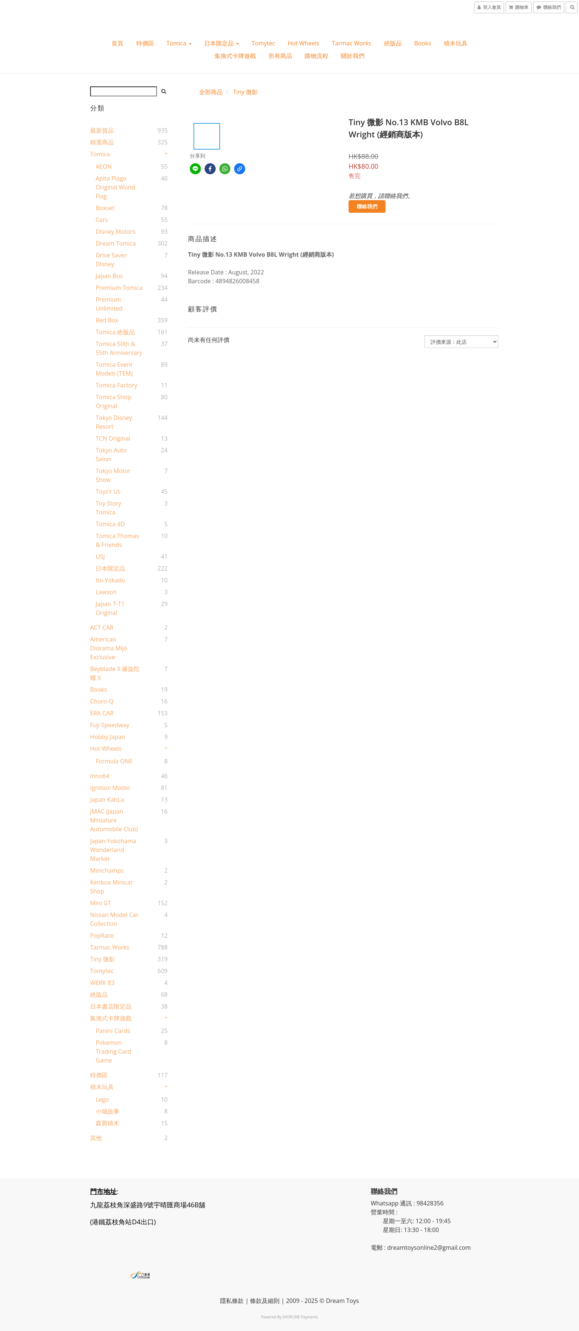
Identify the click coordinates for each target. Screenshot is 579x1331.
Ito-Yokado (110, 580)
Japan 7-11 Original (110, 608)
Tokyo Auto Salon (111, 454)
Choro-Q (101, 701)
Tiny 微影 (102, 959)
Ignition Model (110, 788)
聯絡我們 (367, 206)
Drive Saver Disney (111, 259)
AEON (104, 166)
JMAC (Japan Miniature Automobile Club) (114, 820)
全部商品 (211, 92)
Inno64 (99, 776)
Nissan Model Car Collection (114, 919)
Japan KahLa (107, 799)
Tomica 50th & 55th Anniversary (119, 348)
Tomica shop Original (113, 401)
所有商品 (280, 56)
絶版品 (393, 43)
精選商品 (102, 142)
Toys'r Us (108, 491)
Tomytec (263, 43)
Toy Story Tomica (108, 507)
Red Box (107, 320)
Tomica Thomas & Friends (117, 540)
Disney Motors (116, 231)
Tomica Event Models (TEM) (114, 368)
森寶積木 (107, 1123)
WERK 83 (102, 983)
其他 (96, 1138)
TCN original (113, 438)
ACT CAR (101, 627)
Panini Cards (113, 1031)
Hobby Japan (107, 737)
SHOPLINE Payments (300, 1317)
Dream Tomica (116, 243)
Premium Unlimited (109, 303)
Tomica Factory (116, 385)
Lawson (106, 592)
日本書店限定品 (110, 1006)
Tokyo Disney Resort (114, 422)
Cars (102, 220)
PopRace (102, 935)
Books (422, 43)
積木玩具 (455, 43)
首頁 (117, 43)
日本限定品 (221, 43)
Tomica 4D (110, 524)
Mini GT (100, 903)
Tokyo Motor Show (113, 475)
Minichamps (107, 870)
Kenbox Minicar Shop (111, 886)
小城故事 (107, 1111)
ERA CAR (101, 713)
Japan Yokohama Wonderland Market (113, 850)
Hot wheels (303, 43)
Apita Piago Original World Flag (115, 187)
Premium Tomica (119, 288)
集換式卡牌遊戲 (235, 56)
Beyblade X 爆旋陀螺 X (115, 673)
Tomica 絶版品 (115, 332)
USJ (100, 556)
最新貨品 (102, 130)
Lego (102, 1099)
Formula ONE (114, 761)
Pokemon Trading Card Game (113, 1051)
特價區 (145, 43)
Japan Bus (109, 276)
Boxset (105, 208)
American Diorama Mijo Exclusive (108, 648)
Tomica (179, 43)
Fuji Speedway (109, 725)
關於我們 (352, 56)
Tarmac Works (351, 43)
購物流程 (316, 56)
